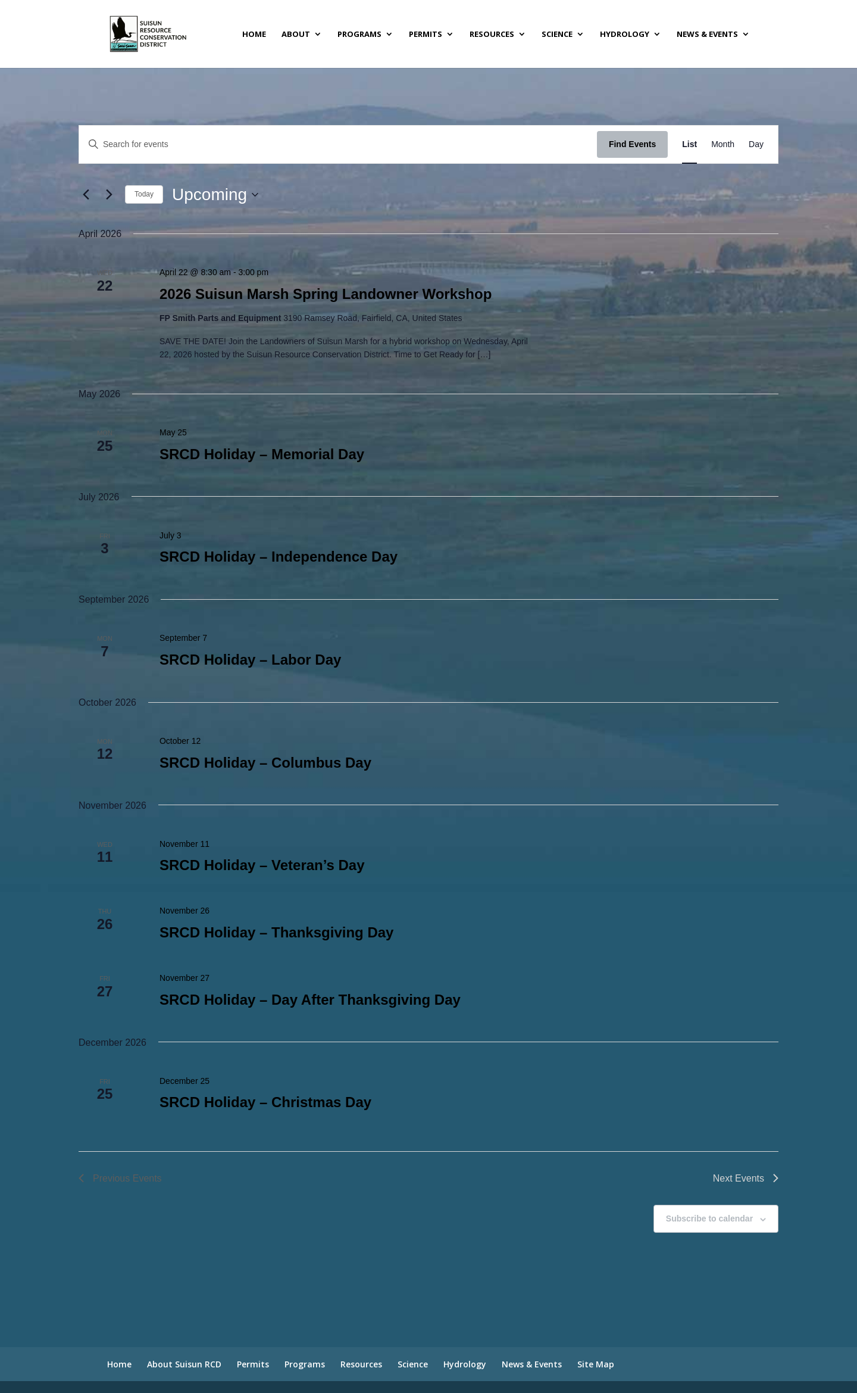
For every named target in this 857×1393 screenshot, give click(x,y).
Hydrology (624, 34)
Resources (492, 34)
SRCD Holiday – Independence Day (278, 557)
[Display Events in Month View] (722, 144)
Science (557, 34)
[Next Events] (109, 195)
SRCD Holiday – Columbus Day (265, 763)
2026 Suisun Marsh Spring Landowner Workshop (325, 294)
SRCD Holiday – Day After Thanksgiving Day (310, 1000)
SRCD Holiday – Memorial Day (261, 454)
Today (144, 194)
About (296, 34)
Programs (359, 34)
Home (254, 34)
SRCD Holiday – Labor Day (250, 660)
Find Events (632, 144)
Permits (425, 34)
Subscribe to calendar (709, 1218)
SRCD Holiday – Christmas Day (265, 1102)
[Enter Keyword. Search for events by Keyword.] (338, 144)
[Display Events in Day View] (756, 144)
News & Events (707, 34)
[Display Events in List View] (689, 144)
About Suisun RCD (184, 1364)
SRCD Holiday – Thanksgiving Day (276, 932)
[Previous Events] (86, 195)
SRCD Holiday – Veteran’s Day (262, 865)
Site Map (595, 1364)
